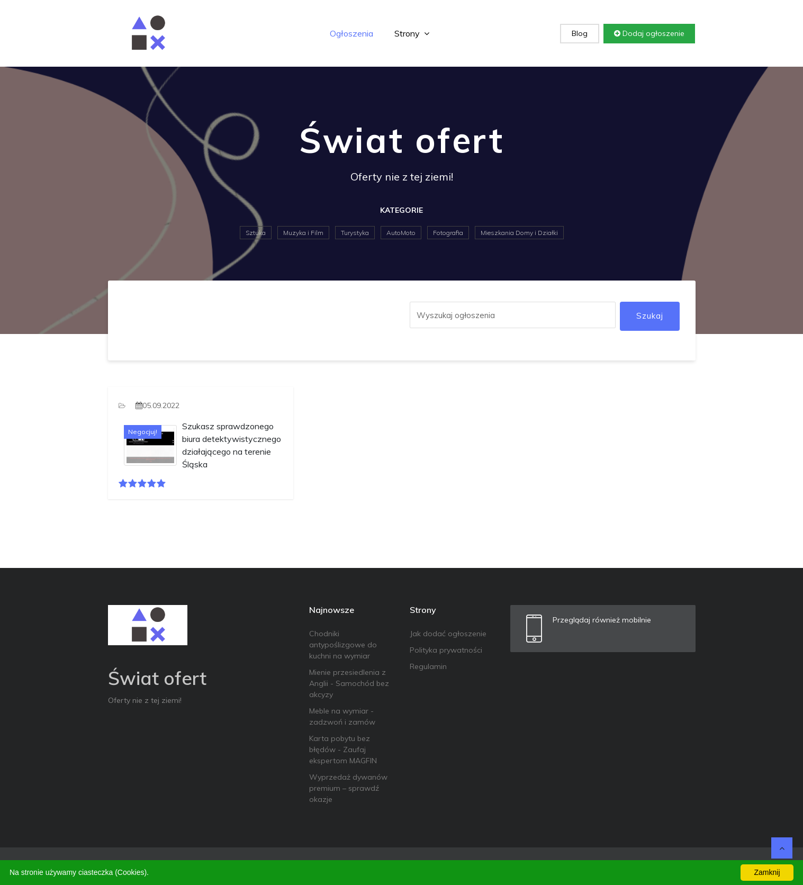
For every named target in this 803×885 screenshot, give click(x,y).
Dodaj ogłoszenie (649, 33)
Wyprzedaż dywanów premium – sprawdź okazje (348, 788)
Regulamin (428, 666)
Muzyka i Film (303, 233)
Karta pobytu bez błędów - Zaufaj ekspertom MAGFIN (343, 749)
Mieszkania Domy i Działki (519, 233)
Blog (580, 33)
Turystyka (355, 233)
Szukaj (649, 316)
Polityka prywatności (446, 650)
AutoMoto (401, 233)
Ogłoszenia (351, 33)
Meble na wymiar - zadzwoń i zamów (342, 716)
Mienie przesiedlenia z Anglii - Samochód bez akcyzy (349, 683)
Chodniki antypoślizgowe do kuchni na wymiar (343, 645)
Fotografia (448, 233)
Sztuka (256, 233)
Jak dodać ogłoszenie (448, 633)
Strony (411, 33)
